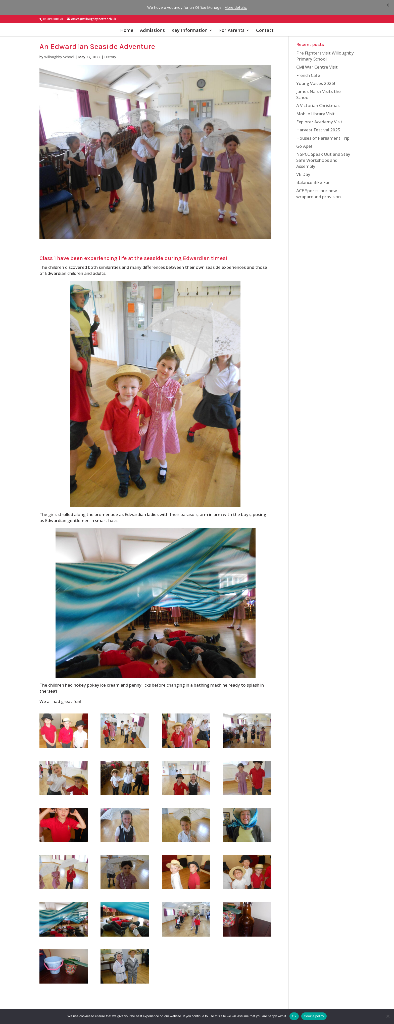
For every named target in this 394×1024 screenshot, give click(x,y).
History (110, 51)
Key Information (189, 15)
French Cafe (308, 69)
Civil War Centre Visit (317, 61)
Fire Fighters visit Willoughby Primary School (325, 50)
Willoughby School (59, 51)
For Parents (231, 15)
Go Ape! (304, 140)
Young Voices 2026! (315, 77)
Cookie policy (314, 1016)
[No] (387, 1016)
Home (126, 15)
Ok (294, 1016)
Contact (265, 15)
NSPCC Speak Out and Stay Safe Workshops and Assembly (323, 154)
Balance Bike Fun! (313, 176)
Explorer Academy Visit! (319, 116)
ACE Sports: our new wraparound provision (318, 188)
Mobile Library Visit (315, 108)
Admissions (152, 15)
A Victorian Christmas (317, 100)
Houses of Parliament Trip (323, 132)
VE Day (303, 168)
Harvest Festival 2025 (318, 124)
